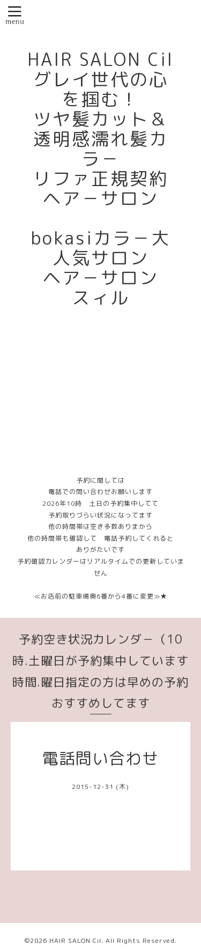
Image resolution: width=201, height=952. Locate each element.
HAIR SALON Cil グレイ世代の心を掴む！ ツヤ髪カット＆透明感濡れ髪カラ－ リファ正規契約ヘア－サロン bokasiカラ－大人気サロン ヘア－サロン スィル (110, 178)
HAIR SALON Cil (75, 940)
